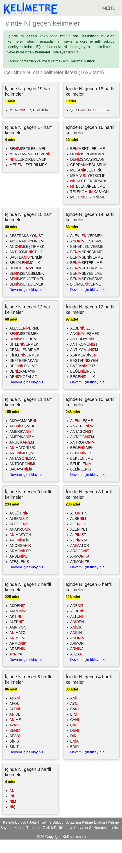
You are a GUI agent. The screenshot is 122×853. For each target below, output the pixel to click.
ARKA (77, 662)
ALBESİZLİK (82, 342)
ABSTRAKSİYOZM (26, 255)
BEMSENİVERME (86, 271)
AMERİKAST (21, 445)
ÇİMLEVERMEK (24, 369)
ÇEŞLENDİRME (24, 363)
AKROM (17, 625)
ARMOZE (79, 575)
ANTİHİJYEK (82, 352)
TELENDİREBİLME (87, 200)
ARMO (77, 657)
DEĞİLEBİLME (23, 379)
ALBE (76, 625)
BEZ (14, 744)
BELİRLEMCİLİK (24, 276)
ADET (77, 619)
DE (74, 744)
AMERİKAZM (21, 450)
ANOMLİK (19, 554)
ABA (14, 712)
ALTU (76, 630)
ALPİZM (78, 554)
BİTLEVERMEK (23, 358)
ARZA (77, 668)
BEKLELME (81, 472)
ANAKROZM (82, 440)
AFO (14, 717)
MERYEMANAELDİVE (29, 167)
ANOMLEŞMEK (84, 347)
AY (74, 717)
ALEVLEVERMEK (86, 249)
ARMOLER (20, 564)
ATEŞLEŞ (19, 575)
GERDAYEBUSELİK (88, 178)
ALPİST (78, 548)
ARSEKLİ (18, 570)
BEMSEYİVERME (86, 292)
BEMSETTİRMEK (86, 282)
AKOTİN (78, 527)
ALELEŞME (81, 434)
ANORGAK (20, 559)
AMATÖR (79, 559)
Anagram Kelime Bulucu (85, 836)
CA (74, 733)
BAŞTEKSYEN (84, 374)
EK (74, 755)
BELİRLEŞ (80, 483)
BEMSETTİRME (24, 352)
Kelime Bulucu (14, 836)
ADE (14, 728)
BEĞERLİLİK (82, 390)
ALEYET (79, 543)
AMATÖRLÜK (22, 461)
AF (74, 712)
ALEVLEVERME (24, 342)
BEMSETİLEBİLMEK (28, 162)
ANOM (77, 651)
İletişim (116, 841)
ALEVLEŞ (19, 537)
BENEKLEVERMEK (27, 282)
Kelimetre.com (74, 850)
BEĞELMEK (82, 461)
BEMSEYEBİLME (86, 287)
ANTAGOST (81, 445)
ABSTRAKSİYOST (26, 249)
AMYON (17, 641)
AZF (14, 739)
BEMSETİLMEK (24, 347)
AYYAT (16, 668)
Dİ (73, 749)
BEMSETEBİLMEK (26, 298)
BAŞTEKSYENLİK (26, 271)
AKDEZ (17, 619)
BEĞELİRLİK (82, 385)
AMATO (17, 646)
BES (14, 749)
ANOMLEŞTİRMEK (26, 260)
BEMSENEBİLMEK (26, 287)
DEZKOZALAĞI (23, 390)
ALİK (76, 641)
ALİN (76, 646)
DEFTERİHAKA (23, 374)
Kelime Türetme (27, 841)
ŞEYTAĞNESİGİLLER (89, 123)
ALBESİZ (18, 532)
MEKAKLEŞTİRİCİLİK (28, 123)
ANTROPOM (82, 456)
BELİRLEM (81, 477)
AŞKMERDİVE (83, 369)
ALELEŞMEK (21, 440)
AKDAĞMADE (22, 434)
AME (15, 733)
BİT (14, 760)
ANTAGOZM (82, 450)
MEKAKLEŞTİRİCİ (87, 184)
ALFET (16, 635)
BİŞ (14, 755)
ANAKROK (20, 543)
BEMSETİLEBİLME (87, 162)
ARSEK (17, 662)
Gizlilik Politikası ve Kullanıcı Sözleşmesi (75, 841)
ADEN (77, 635)
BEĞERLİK (81, 466)
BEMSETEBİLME (86, 276)
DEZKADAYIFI (22, 385)
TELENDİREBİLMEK (27, 173)
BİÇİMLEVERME (85, 298)
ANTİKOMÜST (83, 358)
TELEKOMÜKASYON (89, 205)
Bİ (73, 728)
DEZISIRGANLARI (87, 167)
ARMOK (17, 657)
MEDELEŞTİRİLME (87, 211)
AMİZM (17, 651)
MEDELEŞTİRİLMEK (28, 178)
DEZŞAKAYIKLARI (87, 173)
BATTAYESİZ (82, 379)
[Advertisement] (61, 23)
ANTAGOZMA (22, 472)
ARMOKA (79, 570)
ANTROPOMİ (22, 477)
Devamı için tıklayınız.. (27, 303)
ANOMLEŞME (22, 466)
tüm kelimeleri (89, 60)
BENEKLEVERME (86, 260)
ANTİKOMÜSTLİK (25, 265)
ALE (14, 722)
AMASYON (20, 548)
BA (74, 722)
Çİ (73, 739)
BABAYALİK (20, 483)
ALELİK (78, 537)
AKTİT (16, 630)
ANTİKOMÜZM (84, 363)
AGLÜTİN (19, 527)
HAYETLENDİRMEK (88, 194)
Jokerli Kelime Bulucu (46, 836)
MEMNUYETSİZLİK (87, 189)
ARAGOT (79, 564)
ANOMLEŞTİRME (86, 255)
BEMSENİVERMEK (27, 292)
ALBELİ (78, 532)
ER (74, 760)
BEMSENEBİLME (86, 265)
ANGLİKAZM (21, 456)
